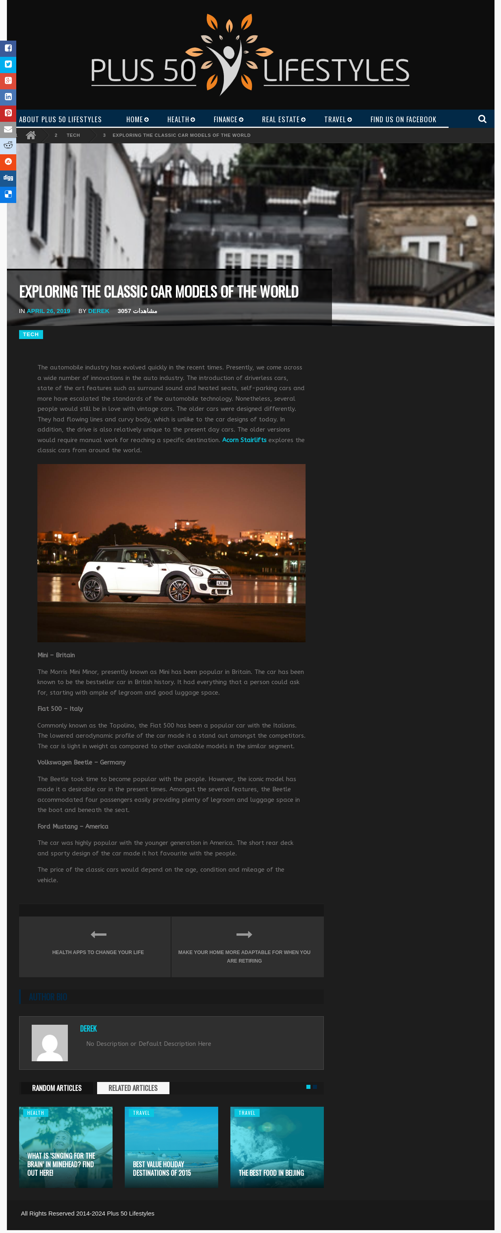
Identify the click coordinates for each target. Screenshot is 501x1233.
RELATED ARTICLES (133, 1088)
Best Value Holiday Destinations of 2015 (162, 1169)
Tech (73, 135)
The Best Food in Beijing (271, 1173)
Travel (141, 1112)
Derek (99, 310)
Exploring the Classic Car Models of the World (182, 135)
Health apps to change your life (98, 940)
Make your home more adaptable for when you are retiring (244, 944)
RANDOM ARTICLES (57, 1088)
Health (35, 1112)
